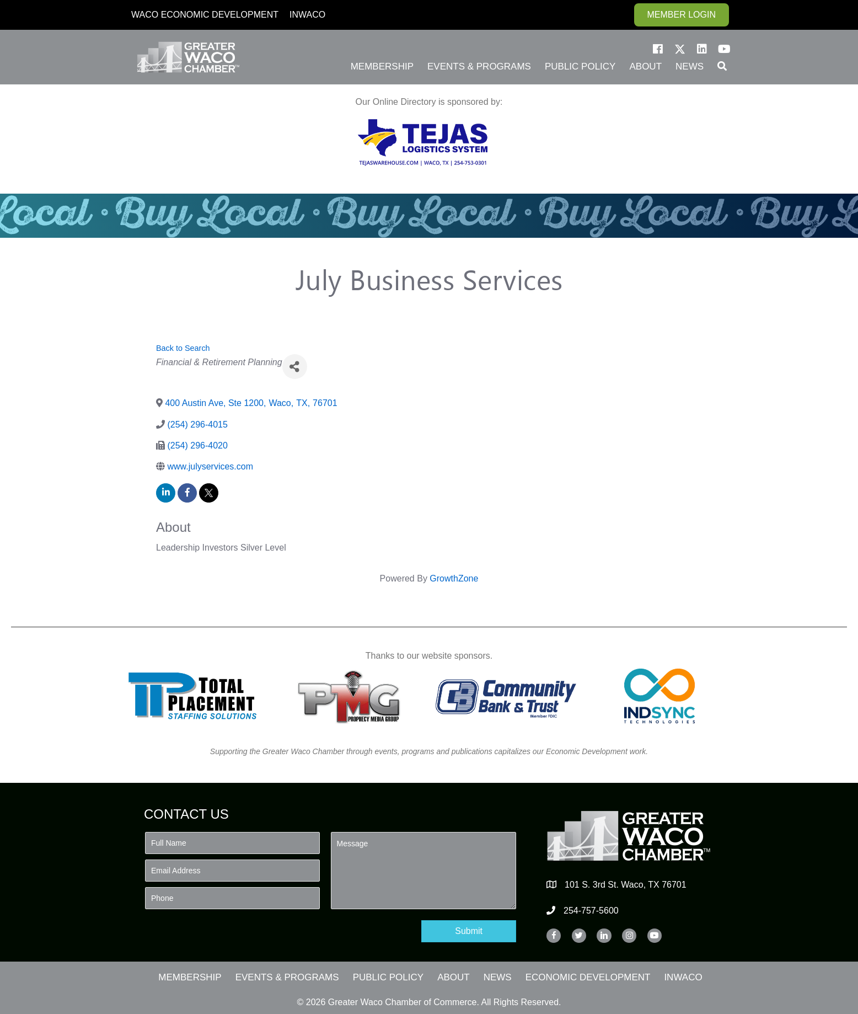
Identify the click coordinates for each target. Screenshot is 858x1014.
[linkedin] (165, 493)
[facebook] (187, 493)
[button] (658, 49)
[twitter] (208, 493)
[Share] (294, 366)
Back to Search (183, 348)
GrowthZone (454, 578)
